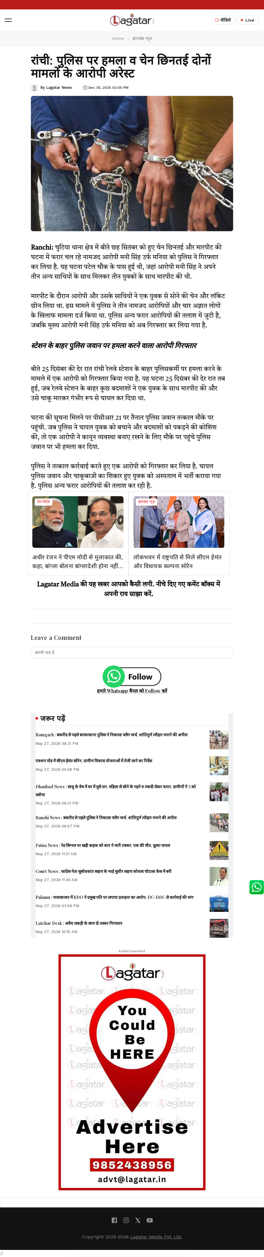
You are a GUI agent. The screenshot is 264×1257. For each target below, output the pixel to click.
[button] (8, 20)
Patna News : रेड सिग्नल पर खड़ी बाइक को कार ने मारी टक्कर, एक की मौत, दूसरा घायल (103, 845)
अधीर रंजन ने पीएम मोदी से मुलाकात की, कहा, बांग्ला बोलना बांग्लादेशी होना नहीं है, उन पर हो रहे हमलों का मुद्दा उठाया (77, 565)
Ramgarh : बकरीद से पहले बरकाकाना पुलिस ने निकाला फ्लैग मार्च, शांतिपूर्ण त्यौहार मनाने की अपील (111, 735)
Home (118, 38)
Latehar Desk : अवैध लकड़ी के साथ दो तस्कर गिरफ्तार (79, 923)
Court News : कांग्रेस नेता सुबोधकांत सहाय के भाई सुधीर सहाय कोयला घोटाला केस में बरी (103, 871)
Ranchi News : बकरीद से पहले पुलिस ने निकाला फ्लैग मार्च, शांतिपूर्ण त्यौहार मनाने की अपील (106, 817)
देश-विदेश (43, 502)
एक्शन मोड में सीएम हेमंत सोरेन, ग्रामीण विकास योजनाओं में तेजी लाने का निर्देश (94, 760)
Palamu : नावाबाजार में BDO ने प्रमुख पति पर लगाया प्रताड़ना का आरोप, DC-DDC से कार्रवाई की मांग (114, 897)
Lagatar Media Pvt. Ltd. (156, 1237)
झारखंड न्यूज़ (146, 502)
